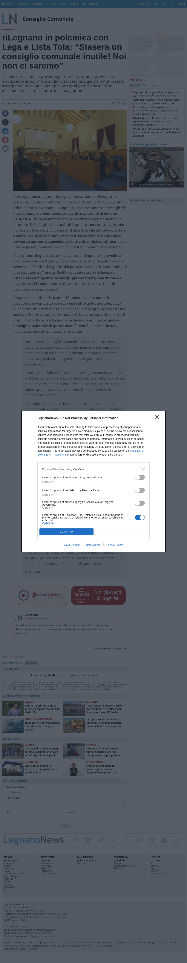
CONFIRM (66, 531)
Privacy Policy (114, 544)
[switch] (140, 477)
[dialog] (93, 481)
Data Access (93, 544)
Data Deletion (72, 544)
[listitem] (93, 469)
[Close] (158, 418)
